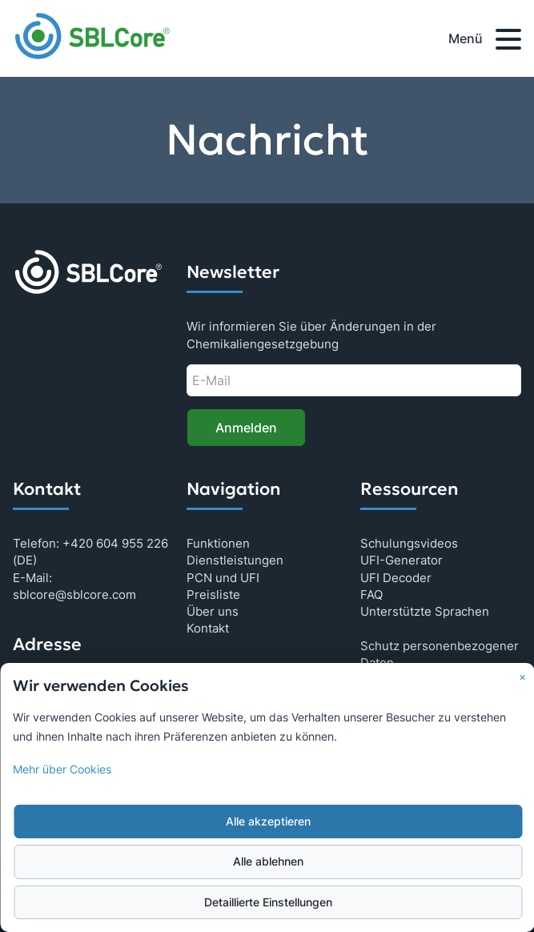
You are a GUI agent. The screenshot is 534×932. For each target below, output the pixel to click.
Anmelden (246, 428)
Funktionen (218, 543)
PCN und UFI (223, 577)
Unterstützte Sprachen (424, 611)
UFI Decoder (396, 577)
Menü (484, 41)
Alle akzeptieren (268, 821)
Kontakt (208, 628)
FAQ (371, 594)
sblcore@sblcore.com (74, 594)
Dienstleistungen (235, 560)
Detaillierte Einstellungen (268, 902)
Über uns (213, 611)
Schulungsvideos (409, 543)
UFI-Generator (401, 560)
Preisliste (213, 594)
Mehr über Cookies (62, 769)
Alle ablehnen (268, 861)
